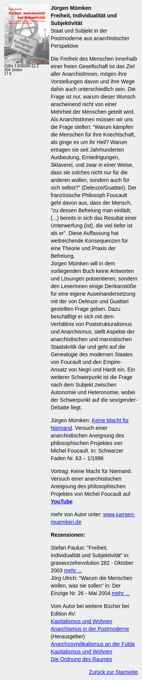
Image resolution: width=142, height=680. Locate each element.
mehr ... (73, 570)
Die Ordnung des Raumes (81, 659)
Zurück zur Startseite (113, 672)
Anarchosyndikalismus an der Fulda (93, 644)
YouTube (62, 501)
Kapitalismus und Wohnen (81, 621)
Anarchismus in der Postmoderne (90, 629)
